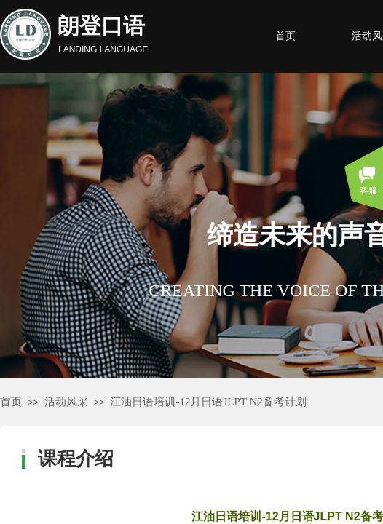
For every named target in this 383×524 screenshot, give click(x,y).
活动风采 (66, 402)
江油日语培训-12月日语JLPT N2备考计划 (208, 402)
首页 (11, 402)
